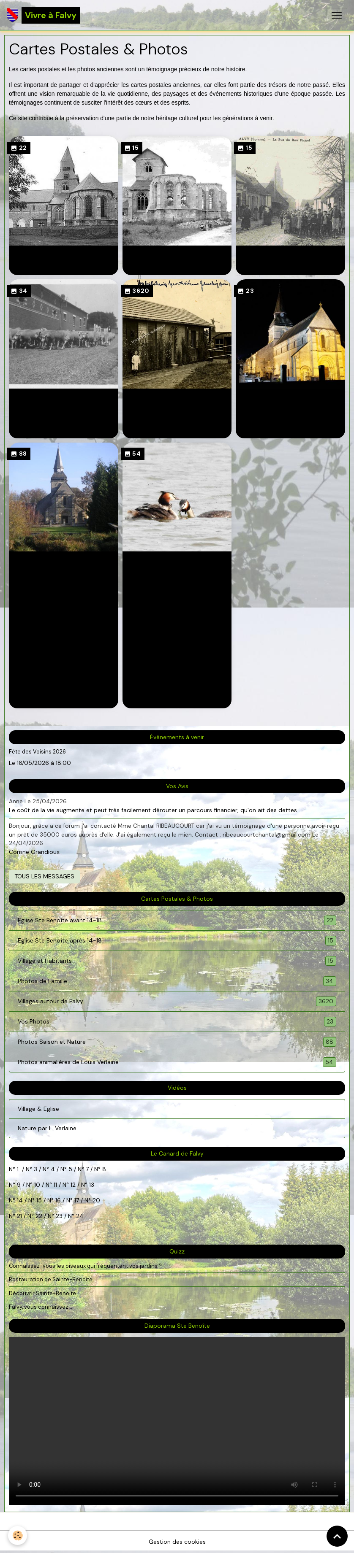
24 (79, 1216)
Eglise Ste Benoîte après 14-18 (176, 260)
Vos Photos (291, 398)
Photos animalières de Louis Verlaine (177, 566)
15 (39, 1200)
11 (54, 1184)
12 (74, 1184)
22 (38, 1216)
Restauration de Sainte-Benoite (51, 1279)
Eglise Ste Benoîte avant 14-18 (63, 260)
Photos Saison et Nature (64, 561)
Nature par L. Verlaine (47, 1128)
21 (20, 1216)
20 (95, 1200)
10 (36, 1184)
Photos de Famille (63, 398)
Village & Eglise (38, 1109)
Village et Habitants (290, 255)
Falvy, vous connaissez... (40, 1306)
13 (91, 1184)
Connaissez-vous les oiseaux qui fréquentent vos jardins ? (85, 1265)
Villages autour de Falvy (177, 398)
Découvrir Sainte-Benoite (42, 1293)
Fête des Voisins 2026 (37, 751)
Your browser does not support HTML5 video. (177, 1421)
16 (58, 1200)
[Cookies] (17, 1535)
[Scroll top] (337, 1536)
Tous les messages (44, 876)
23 (59, 1216)
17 (76, 1200)
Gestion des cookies (177, 1541)
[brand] (43, 15)
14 (20, 1200)
